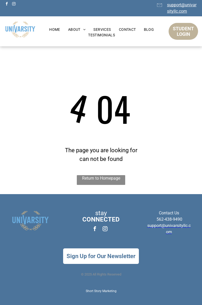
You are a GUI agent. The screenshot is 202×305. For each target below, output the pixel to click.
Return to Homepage (101, 178)
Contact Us (169, 212)
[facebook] (6, 4)
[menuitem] (54, 29)
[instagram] (13, 4)
